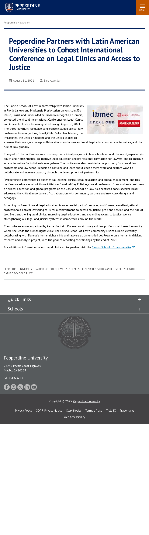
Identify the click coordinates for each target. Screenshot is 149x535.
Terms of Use (93, 410)
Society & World (127, 269)
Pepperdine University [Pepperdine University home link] (18, 3)
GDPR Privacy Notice (49, 410)
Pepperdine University (18, 269)
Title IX (111, 410)
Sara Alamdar (50, 80)
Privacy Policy (23, 410)
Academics (73, 269)
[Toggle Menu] (142, 7)
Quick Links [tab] (19, 299)
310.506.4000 (14, 378)
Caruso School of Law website (111, 247)
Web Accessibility (74, 417)
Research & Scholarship (97, 269)
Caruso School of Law (49, 269)
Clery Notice (73, 410)
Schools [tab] (15, 309)
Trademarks (127, 410)
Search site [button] (81, 6)
